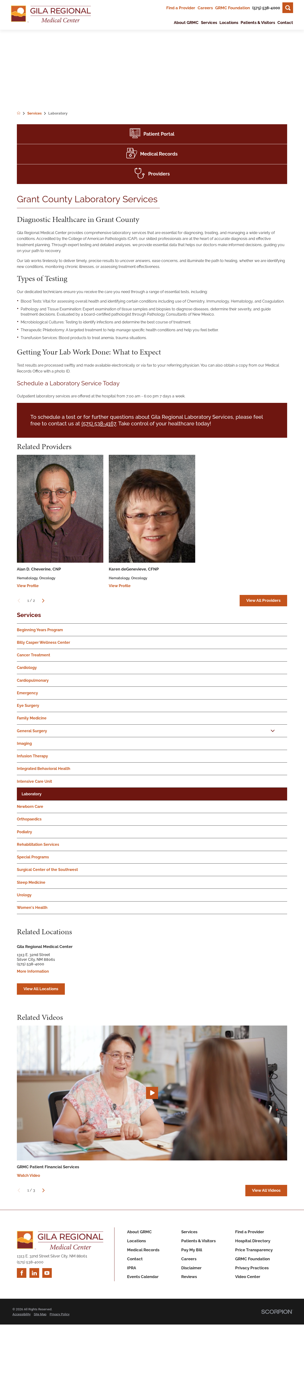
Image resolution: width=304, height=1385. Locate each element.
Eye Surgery (28, 705)
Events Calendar (143, 1276)
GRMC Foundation (232, 7)
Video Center (247, 1276)
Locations (136, 1240)
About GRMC (139, 1231)
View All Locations (41, 988)
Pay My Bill (191, 1249)
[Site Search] (287, 7)
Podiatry (24, 832)
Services (29, 614)
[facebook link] (21, 1273)
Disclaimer (191, 1267)
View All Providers (263, 600)
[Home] (51, 14)
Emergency (27, 693)
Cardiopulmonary (33, 680)
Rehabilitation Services (38, 844)
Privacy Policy (60, 1314)
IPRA (131, 1267)
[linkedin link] (34, 1273)
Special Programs (33, 857)
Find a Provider (180, 7)
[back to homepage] (22, 113)
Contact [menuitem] (285, 22)
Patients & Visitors (198, 1240)
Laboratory (32, 794)
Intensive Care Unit (34, 781)
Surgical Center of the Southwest (47, 869)
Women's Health (32, 907)
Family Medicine (32, 718)
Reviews (189, 1276)
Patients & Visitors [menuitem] (258, 22)
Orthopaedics (29, 819)
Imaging (24, 743)
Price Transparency (254, 1249)
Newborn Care (30, 806)
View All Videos (266, 1190)
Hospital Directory (252, 1240)
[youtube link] (47, 1273)
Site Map (40, 1314)
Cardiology (27, 667)
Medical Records (143, 1249)
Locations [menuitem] (228, 22)
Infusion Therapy (32, 756)
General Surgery (32, 731)
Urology (24, 895)
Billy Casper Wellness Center (43, 642)
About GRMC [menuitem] (186, 22)
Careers (205, 7)
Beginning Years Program (40, 630)
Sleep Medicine (31, 882)
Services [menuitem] (209, 22)
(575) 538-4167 (98, 424)
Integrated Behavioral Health (43, 768)
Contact (135, 1258)
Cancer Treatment (33, 655)
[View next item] (43, 601)
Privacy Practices (252, 1267)
